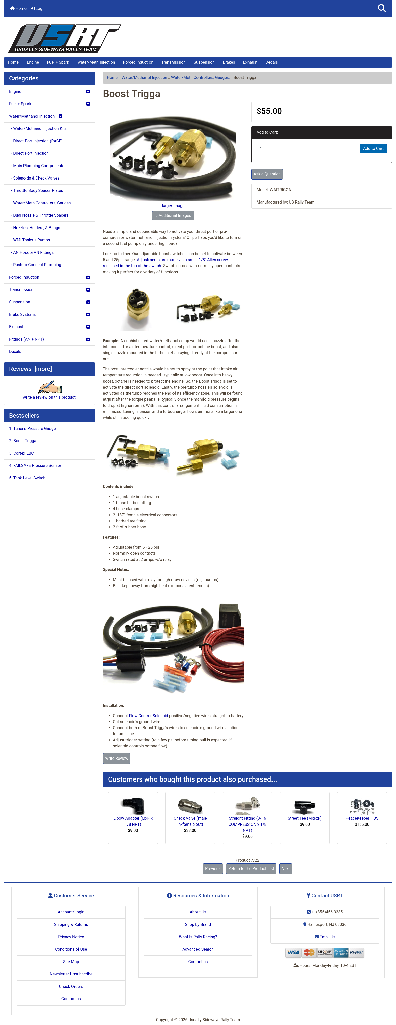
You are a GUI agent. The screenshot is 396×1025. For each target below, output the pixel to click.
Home (18, 8)
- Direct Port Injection (29, 153)
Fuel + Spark (58, 62)
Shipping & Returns (71, 924)
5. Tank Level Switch (27, 478)
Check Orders (71, 986)
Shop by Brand (198, 924)
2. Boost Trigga (22, 440)
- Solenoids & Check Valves (34, 178)
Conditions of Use (71, 949)
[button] (382, 8)
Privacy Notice (71, 936)
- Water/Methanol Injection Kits (38, 128)
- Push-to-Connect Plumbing (35, 264)
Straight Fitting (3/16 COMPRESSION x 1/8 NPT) (248, 824)
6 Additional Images (173, 215)
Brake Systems (49, 314)
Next (286, 868)
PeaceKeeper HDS (362, 818)
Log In (39, 8)
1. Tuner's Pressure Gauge (32, 428)
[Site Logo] (198, 38)
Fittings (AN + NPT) (49, 339)
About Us (198, 912)
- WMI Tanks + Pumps (29, 240)
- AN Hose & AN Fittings (31, 252)
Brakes (229, 62)
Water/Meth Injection (96, 62)
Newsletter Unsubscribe (71, 974)
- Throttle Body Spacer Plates (36, 190)
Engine (33, 62)
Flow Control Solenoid (148, 715)
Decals (272, 62)
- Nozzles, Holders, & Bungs (34, 227)
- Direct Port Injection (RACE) (36, 141)
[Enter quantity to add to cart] (308, 148)
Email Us (325, 936)
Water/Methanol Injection (144, 77)
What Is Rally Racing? (198, 936)
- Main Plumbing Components (36, 165)
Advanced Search (198, 949)
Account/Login (71, 912)
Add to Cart (373, 148)
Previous (213, 868)
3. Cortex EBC (21, 453)
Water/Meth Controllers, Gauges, (200, 77)
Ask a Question (267, 174)
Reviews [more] (30, 368)
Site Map (71, 961)
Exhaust (250, 62)
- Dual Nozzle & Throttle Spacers (39, 215)
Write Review (116, 758)
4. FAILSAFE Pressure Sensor (35, 465)
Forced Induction (138, 62)
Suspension (204, 62)
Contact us (71, 998)
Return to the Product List (251, 868)
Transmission (173, 62)
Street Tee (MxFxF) (305, 818)
